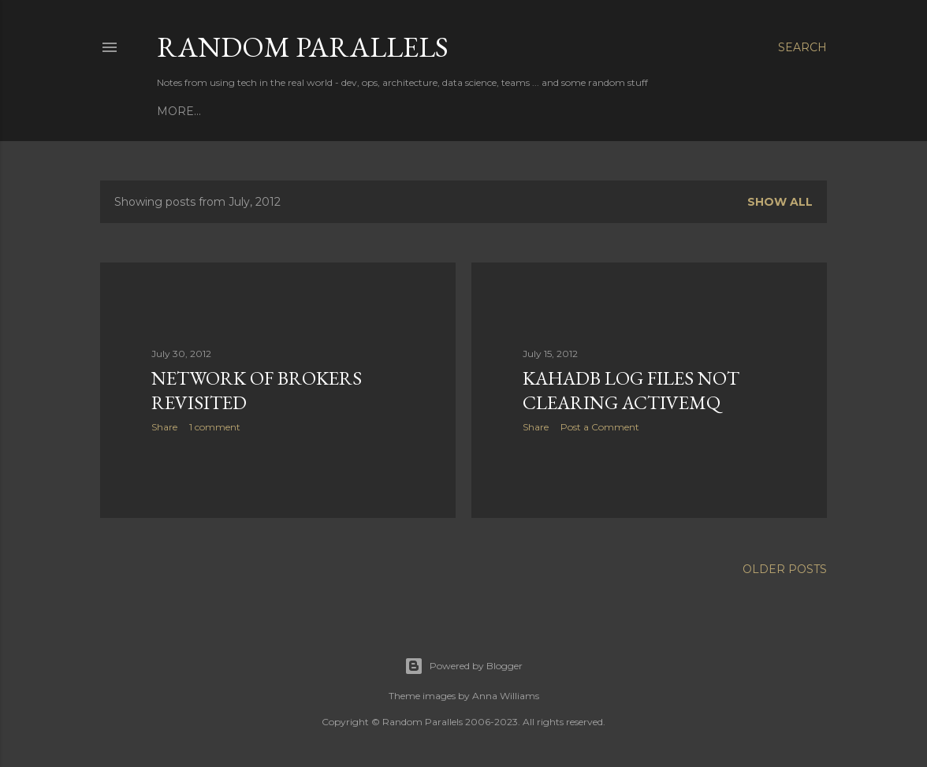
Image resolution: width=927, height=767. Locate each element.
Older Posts (785, 569)
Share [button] (164, 427)
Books (224, 111)
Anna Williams (505, 696)
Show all (780, 202)
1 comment (214, 427)
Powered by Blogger (463, 666)
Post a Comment (599, 427)
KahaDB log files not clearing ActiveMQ (631, 390)
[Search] (802, 47)
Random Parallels (303, 46)
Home (176, 111)
